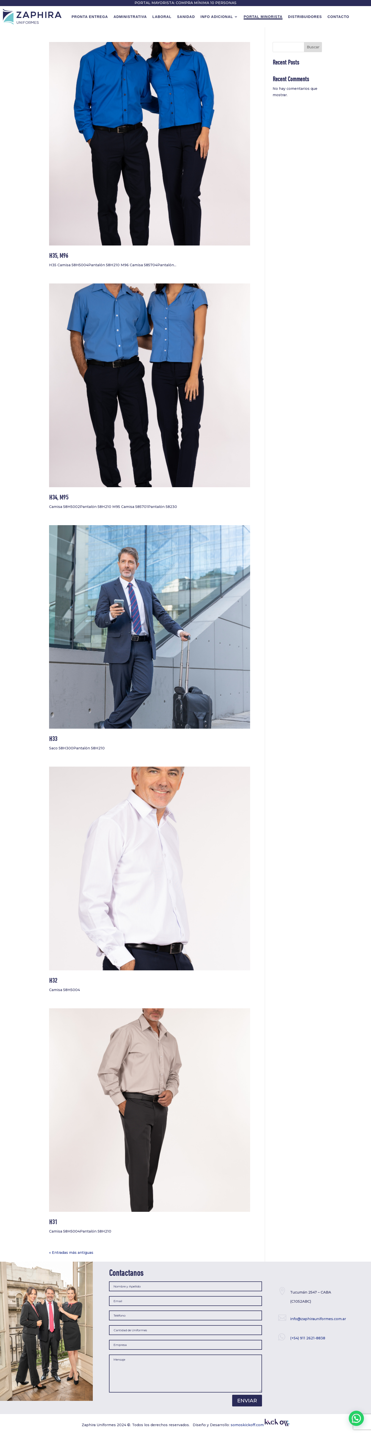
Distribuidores (305, 17)
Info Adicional (217, 17)
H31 (53, 1222)
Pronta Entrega (90, 17)
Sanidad (186, 17)
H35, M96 (58, 256)
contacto (338, 17)
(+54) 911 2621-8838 (307, 1338)
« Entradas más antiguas (71, 1252)
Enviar (247, 1401)
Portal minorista (263, 17)
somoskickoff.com (260, 1425)
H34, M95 (58, 498)
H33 (53, 739)
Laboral (161, 17)
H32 (53, 981)
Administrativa (130, 17)
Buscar (313, 47)
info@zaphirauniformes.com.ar (318, 1319)
